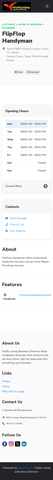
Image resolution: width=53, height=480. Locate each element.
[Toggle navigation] (47, 6)
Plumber (8, 28)
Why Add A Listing (13, 391)
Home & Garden (30, 24)
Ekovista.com (25, 468)
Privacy (6, 381)
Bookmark (33, 72)
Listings (8, 24)
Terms (6, 386)
